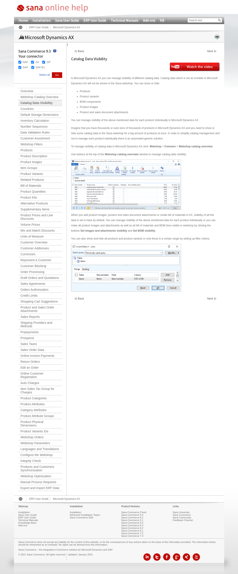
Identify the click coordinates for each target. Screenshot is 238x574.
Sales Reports (30, 317)
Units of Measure (32, 236)
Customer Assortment (35, 138)
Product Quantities (33, 191)
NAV (25, 62)
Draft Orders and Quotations (40, 278)
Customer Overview (34, 242)
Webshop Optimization (36, 476)
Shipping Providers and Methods (36, 324)
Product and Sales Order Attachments (37, 309)
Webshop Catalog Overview (39, 97)
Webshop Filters (32, 144)
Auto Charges (30, 383)
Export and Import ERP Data (40, 488)
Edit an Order (30, 367)
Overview (27, 91)
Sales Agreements (33, 283)
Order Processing (32, 272)
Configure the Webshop (37, 455)
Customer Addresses (35, 248)
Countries (27, 109)
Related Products (32, 179)
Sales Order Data (32, 350)
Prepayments (30, 332)
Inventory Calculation (35, 120)
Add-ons (149, 20)
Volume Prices (30, 224)
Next (210, 51)
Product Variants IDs (34, 431)
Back (81, 51)
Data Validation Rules (35, 132)
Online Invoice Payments (38, 355)
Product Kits (29, 197)
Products (27, 150)
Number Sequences (34, 126)
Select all (44, 74)
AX (37, 62)
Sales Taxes (29, 344)
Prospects (27, 338)
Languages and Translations (40, 449)
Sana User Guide (67, 20)
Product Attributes (33, 404)
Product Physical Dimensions (32, 423)
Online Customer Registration (32, 375)
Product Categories (34, 398)
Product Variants (32, 174)
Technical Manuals (124, 20)
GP (48, 62)
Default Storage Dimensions (40, 114)
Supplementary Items (35, 209)
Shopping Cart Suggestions (39, 301)
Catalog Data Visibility (37, 103)
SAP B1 (40, 67)
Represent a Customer (36, 260)
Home (23, 20)
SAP (25, 67)
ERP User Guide (94, 20)
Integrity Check (31, 461)
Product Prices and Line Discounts (37, 216)
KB (162, 20)
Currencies (28, 254)
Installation (41, 20)
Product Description (34, 156)
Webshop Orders (32, 437)
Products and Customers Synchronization (37, 468)
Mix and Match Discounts (38, 230)
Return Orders (30, 361)
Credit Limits (29, 295)
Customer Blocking (33, 266)
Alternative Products (34, 203)
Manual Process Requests (38, 482)
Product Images (31, 162)
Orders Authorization (35, 289)
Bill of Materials (31, 185)
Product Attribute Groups (37, 416)
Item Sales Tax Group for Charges (38, 390)
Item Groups (29, 168)
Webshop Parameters (35, 443)
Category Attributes (34, 410)
